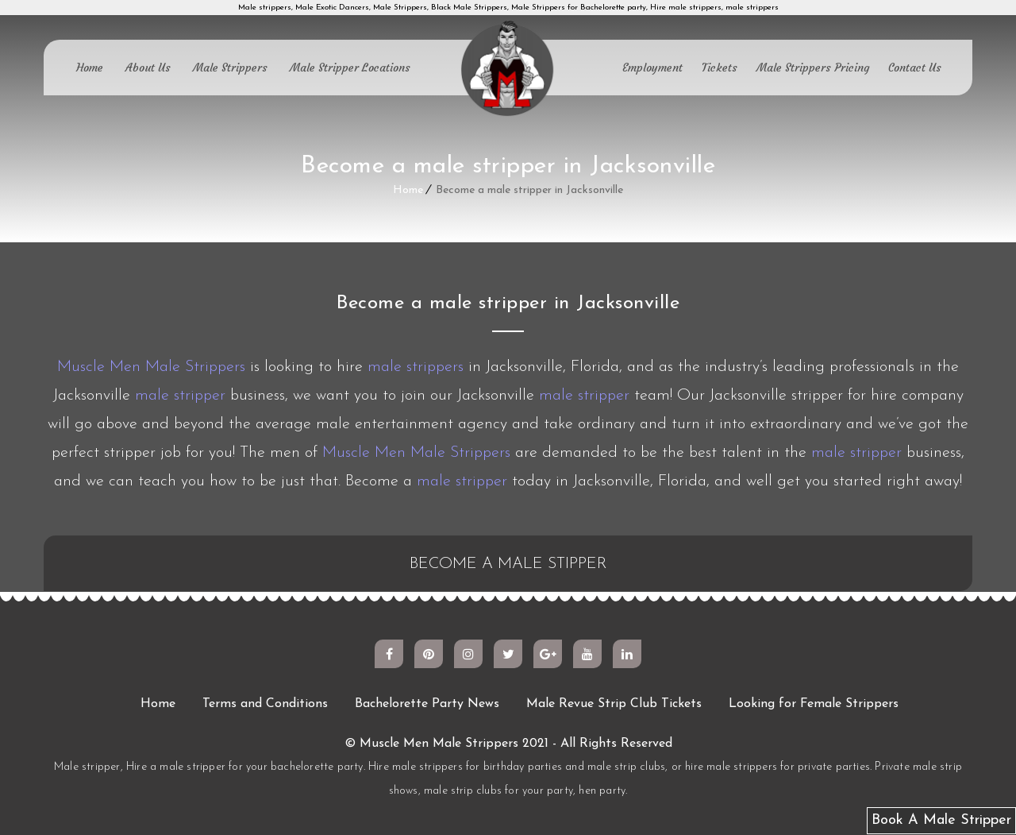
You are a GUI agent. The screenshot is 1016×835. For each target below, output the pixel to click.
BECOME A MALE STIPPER (508, 564)
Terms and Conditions (265, 704)
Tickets (719, 67)
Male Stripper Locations (350, 67)
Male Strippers (230, 67)
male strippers (416, 367)
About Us (148, 67)
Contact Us (914, 67)
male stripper (180, 396)
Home (89, 67)
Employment (652, 67)
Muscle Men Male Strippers (151, 367)
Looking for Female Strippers (814, 704)
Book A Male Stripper (941, 820)
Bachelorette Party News (427, 704)
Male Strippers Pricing (812, 67)
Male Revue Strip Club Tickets (614, 704)
